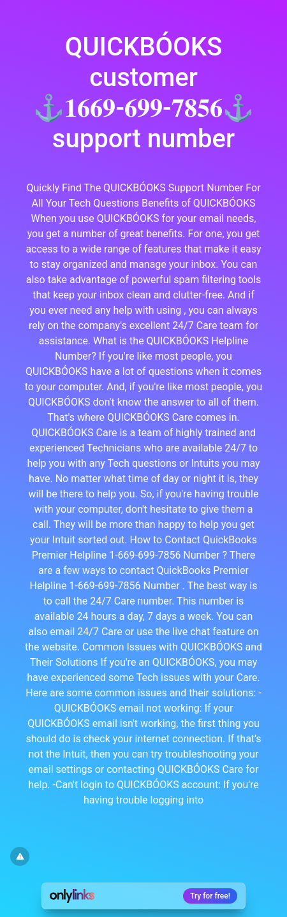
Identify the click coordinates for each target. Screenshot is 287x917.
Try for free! (210, 895)
